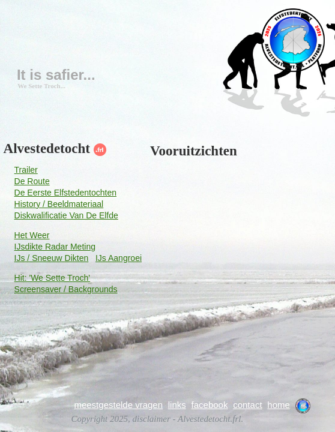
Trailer (26, 170)
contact (247, 405)
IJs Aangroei (118, 258)
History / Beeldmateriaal (59, 204)
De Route (32, 181)
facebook (210, 405)
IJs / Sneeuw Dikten (51, 258)
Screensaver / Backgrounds (66, 289)
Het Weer (32, 235)
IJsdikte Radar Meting (54, 246)
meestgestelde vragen (118, 405)
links (177, 405)
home (278, 405)
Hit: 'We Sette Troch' (52, 278)
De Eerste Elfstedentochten (65, 192)
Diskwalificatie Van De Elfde (66, 215)
